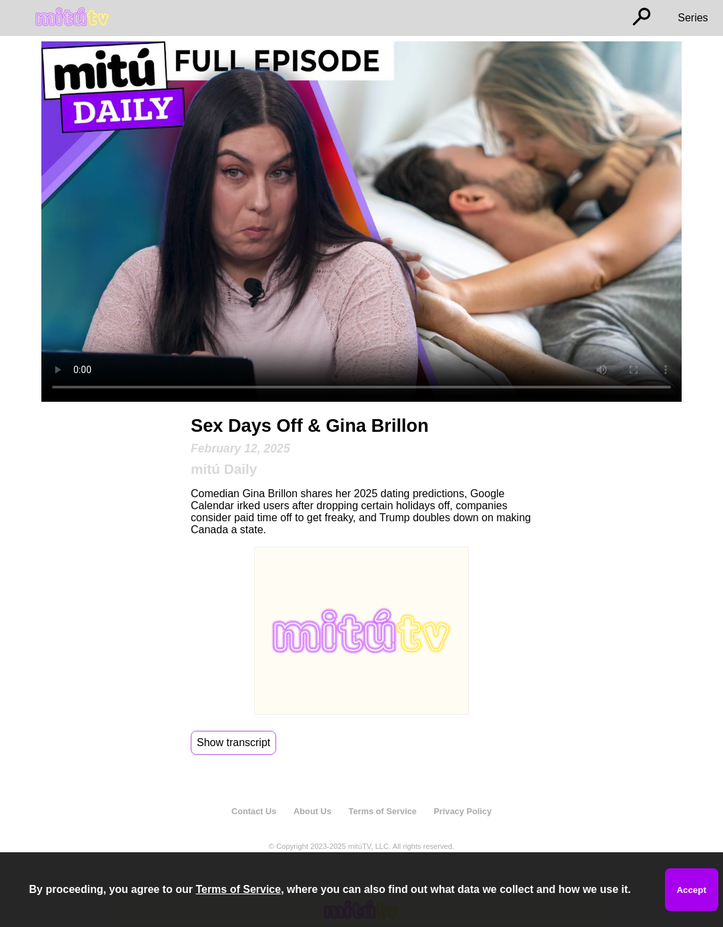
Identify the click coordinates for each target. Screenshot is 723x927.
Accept (691, 890)
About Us (312, 811)
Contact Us (254, 811)
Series (693, 17)
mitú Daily (224, 469)
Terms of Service (383, 811)
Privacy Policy (463, 811)
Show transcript (233, 742)
